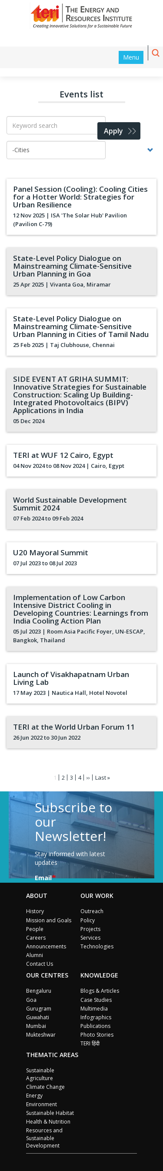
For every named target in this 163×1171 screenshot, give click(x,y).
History (35, 911)
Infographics (95, 1017)
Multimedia (94, 1008)
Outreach (91, 911)
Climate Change (45, 1087)
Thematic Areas (52, 1055)
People (34, 929)
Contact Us (39, 963)
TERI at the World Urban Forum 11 (74, 727)
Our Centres (47, 975)
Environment (41, 1104)
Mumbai (36, 1026)
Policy (87, 920)
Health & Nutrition (48, 1121)
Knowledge (99, 975)
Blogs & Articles (99, 990)
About (36, 895)
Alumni (34, 955)
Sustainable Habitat (50, 1113)
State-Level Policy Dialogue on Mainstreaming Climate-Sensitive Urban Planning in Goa (72, 266)
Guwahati (37, 1017)
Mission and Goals (48, 920)
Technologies (96, 946)
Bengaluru (38, 990)
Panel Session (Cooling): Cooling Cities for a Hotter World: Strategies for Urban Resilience (80, 197)
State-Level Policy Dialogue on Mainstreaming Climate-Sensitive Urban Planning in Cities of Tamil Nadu (81, 326)
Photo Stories (96, 1034)
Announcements (46, 946)
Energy (34, 1095)
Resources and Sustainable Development (44, 1138)
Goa (31, 1000)
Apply (113, 131)
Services (90, 937)
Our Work (96, 895)
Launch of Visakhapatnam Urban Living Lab (71, 678)
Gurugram (38, 1008)
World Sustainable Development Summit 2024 (70, 504)
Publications (95, 1026)
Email (43, 878)
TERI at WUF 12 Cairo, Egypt (63, 455)
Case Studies (96, 1000)
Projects (90, 929)
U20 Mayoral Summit (50, 552)
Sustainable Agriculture (40, 1074)
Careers (36, 937)
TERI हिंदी (90, 1043)
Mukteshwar (41, 1034)
